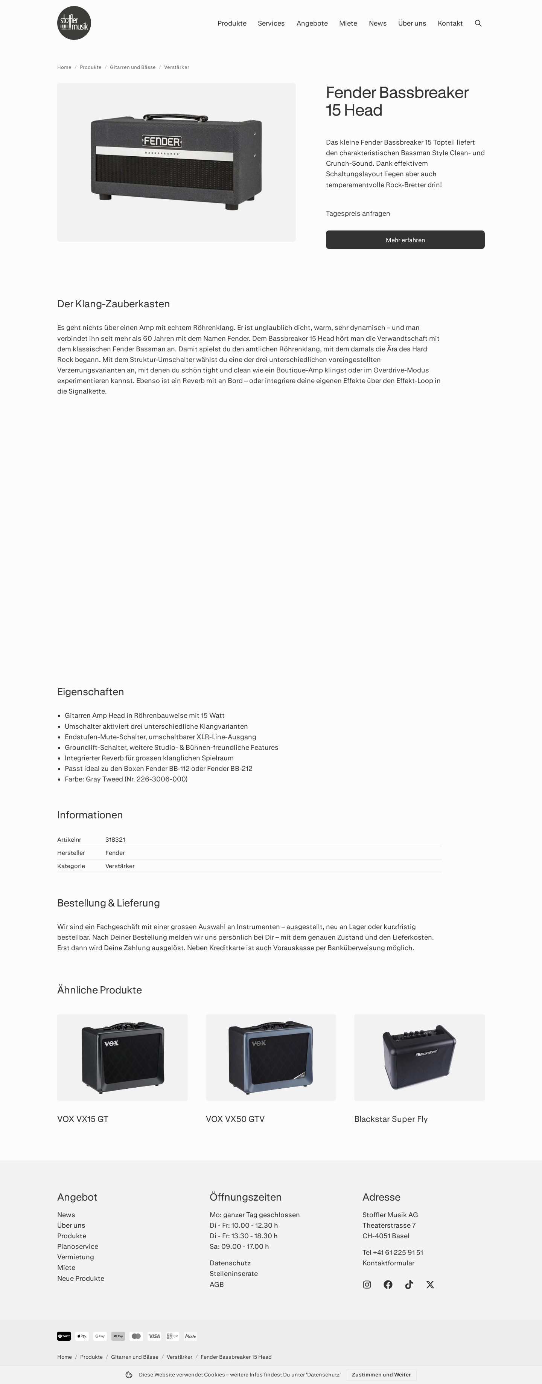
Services (271, 23)
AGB (217, 1284)
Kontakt (450, 23)
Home (64, 67)
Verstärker (176, 67)
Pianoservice (77, 1246)
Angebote (312, 23)
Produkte (232, 23)
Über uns (412, 23)
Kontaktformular (388, 1263)
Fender (115, 852)
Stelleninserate (234, 1273)
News (378, 23)
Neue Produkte (80, 1278)
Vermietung (75, 1256)
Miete (348, 23)
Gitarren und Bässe (133, 67)
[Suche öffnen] (478, 23)
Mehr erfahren (405, 239)
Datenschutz (230, 1263)
